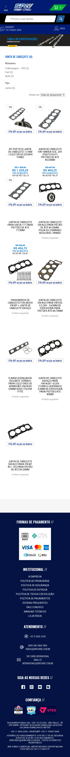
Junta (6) (10, 88)
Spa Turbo (24, 7)
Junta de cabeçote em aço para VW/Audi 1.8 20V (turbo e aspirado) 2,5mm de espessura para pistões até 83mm (50, 386)
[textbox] (28, 18)
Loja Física (35, 616)
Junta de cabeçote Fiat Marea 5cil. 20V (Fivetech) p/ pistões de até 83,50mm (50, 154)
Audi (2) (9, 76)
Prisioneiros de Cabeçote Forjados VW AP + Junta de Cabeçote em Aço (20, 304)
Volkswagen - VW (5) (17, 68)
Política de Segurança (35, 585)
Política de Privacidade (35, 581)
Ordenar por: (34, 94)
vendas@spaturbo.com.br (37, 649)
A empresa (35, 576)
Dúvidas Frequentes (35, 602)
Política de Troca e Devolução (35, 594)
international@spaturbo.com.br (37, 663)
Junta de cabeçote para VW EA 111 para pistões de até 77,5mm (20, 226)
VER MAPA (14, 725)
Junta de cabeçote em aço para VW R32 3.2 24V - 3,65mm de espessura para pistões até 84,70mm (50, 305)
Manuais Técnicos (35, 611)
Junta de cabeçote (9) (18, 57)
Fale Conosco (35, 607)
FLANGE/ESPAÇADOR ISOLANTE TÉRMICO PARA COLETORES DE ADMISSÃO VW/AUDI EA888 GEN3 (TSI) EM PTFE (20, 385)
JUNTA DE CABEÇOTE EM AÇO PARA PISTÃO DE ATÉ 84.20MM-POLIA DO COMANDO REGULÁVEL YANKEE (50, 227)
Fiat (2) (9, 72)
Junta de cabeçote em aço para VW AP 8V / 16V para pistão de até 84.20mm (20, 465)
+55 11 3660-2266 (38, 636)
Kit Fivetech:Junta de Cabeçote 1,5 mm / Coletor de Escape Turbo (20, 153)
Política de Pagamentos (35, 598)
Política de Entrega (35, 589)
